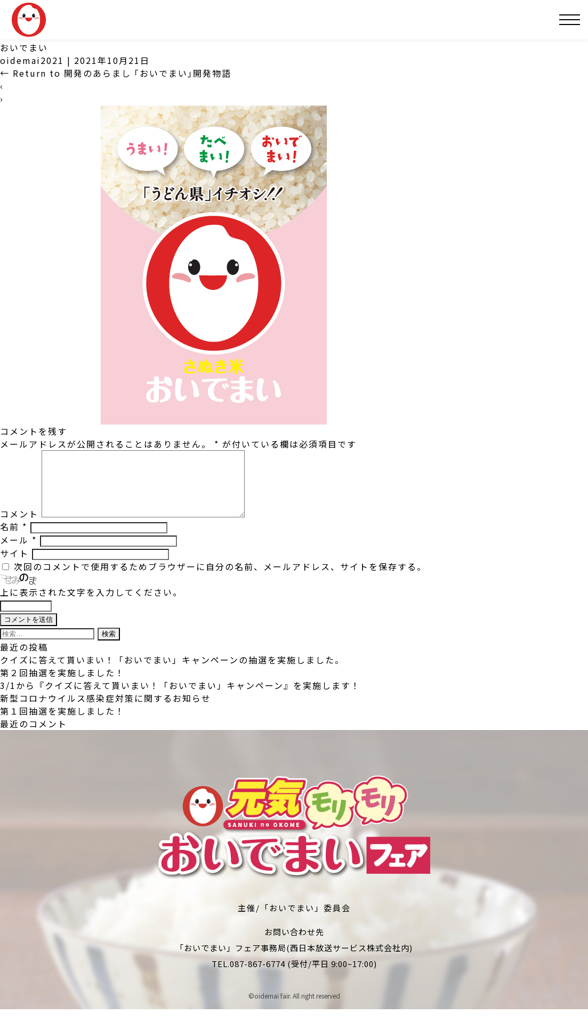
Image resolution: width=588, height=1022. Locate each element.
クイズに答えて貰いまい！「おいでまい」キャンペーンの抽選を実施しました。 (172, 672)
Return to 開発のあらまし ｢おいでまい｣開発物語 (115, 73)
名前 (13, 539)
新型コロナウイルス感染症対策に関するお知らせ (105, 710)
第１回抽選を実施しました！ (62, 723)
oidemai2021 (32, 60)
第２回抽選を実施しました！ (62, 685)
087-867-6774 (257, 976)
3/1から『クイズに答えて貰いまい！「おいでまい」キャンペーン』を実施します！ (180, 698)
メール (18, 552)
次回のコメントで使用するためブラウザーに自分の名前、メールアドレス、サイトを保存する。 (220, 579)
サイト (14, 565)
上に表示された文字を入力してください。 (91, 604)
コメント (19, 526)
